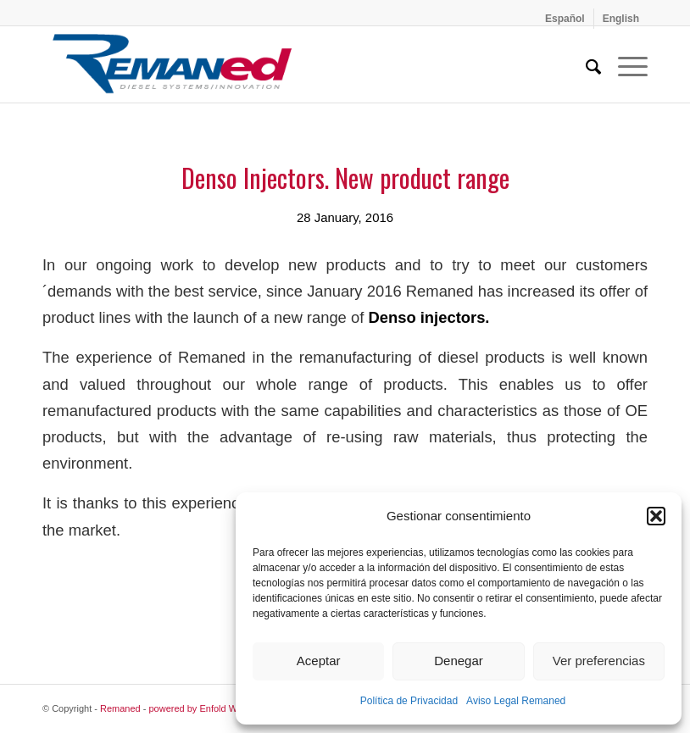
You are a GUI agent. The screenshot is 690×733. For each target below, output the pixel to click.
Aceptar (319, 660)
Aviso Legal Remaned (515, 701)
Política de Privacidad (409, 701)
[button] (656, 516)
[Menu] (624, 64)
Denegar (458, 660)
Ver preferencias (599, 660)
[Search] (585, 64)
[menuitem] (565, 18)
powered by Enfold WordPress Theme (227, 708)
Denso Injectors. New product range (345, 177)
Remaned (120, 708)
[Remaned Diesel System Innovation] (172, 64)
